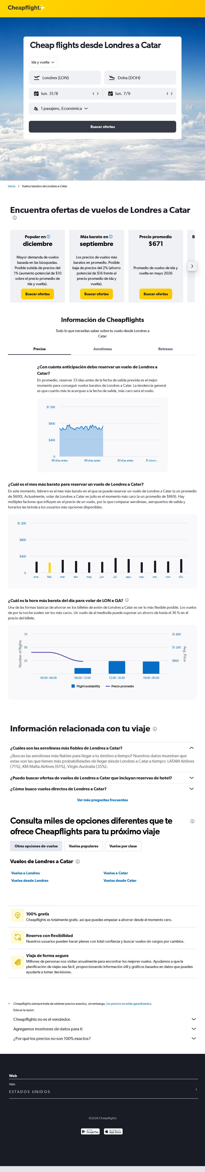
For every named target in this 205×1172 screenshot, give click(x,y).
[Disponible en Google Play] (90, 1132)
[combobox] (43, 62)
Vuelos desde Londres (29, 880)
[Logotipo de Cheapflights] (25, 8)
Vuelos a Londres (25, 873)
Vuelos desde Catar (120, 880)
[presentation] (14, 217)
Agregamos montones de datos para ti (105, 1029)
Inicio (11, 186)
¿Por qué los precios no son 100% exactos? (105, 1038)
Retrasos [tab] (165, 349)
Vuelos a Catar (116, 873)
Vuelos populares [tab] (83, 846)
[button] (62, 93)
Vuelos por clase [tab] (123, 846)
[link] (37, 294)
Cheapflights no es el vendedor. (105, 1019)
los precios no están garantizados (129, 1004)
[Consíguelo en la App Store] (113, 1132)
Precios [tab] (39, 349)
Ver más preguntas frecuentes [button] (102, 800)
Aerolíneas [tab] (102, 349)
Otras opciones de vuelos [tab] (36, 846)
